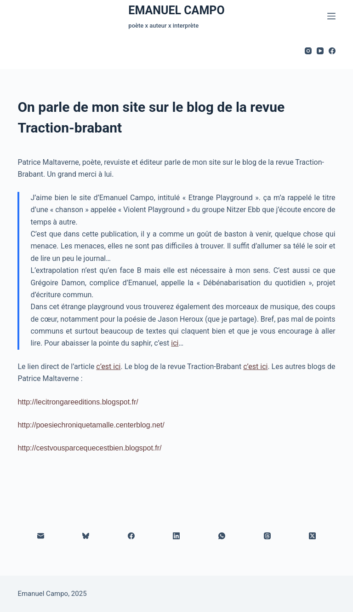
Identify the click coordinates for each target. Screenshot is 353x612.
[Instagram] (308, 50)
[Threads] (267, 536)
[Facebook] (332, 50)
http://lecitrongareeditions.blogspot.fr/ (77, 402)
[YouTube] (320, 50)
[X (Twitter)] (313, 536)
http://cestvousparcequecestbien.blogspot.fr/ (89, 448)
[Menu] (331, 16)
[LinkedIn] (176, 536)
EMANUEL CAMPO (176, 10)
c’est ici (108, 366)
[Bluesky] (86, 536)
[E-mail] (40, 536)
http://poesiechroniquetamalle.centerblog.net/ (90, 425)
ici (174, 343)
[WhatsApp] (222, 536)
